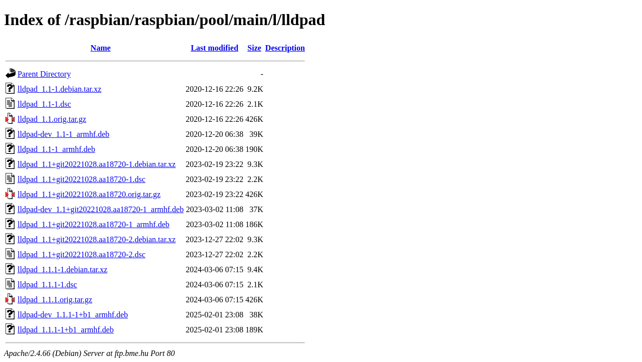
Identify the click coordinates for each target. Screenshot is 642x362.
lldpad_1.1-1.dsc (44, 104)
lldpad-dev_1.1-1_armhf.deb (63, 134)
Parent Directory (44, 74)
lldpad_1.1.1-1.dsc (47, 284)
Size (254, 48)
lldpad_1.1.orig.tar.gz (52, 119)
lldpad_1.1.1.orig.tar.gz (55, 299)
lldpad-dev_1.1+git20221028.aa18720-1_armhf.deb (101, 209)
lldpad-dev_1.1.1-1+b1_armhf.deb (73, 314)
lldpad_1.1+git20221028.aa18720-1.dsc (81, 179)
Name (101, 48)
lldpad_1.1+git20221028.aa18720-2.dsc (81, 254)
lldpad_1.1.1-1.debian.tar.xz (62, 269)
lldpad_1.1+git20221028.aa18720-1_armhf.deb (94, 224)
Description (285, 48)
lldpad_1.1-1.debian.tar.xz (59, 89)
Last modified (214, 48)
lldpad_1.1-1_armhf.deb (56, 149)
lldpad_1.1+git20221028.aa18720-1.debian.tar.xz (97, 164)
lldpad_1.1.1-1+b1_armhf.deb (66, 329)
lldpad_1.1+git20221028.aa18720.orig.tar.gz (89, 194)
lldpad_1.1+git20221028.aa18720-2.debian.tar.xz (97, 239)
